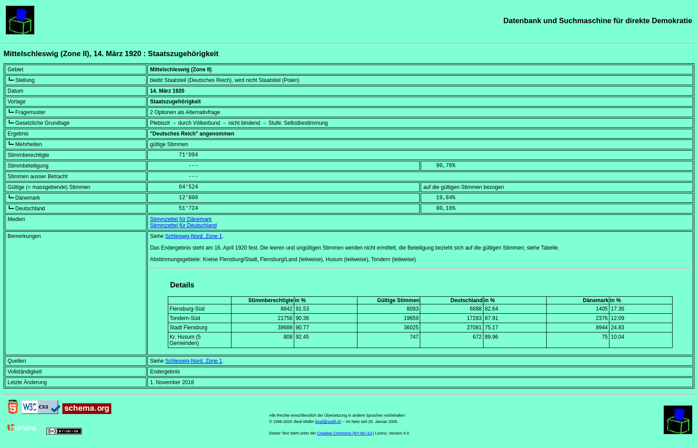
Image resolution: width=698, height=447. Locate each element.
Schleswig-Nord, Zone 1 (193, 236)
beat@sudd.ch (328, 421)
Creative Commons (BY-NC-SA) (345, 433)
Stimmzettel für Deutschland (183, 225)
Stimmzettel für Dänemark (181, 219)
